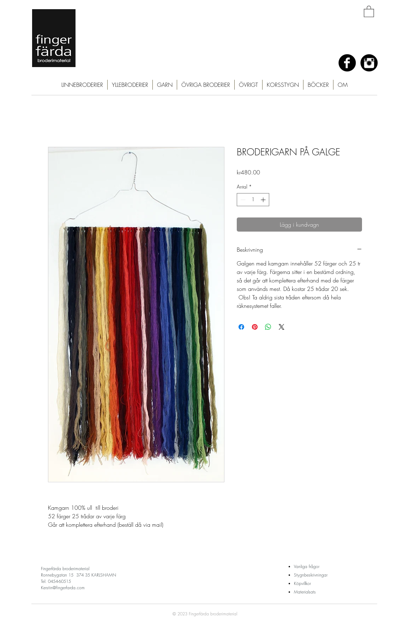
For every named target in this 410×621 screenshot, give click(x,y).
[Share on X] (281, 327)
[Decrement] (242, 199)
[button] (369, 11)
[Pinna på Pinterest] (255, 327)
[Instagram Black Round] (369, 63)
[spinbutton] (253, 199)
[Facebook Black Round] (347, 63)
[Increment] (263, 199)
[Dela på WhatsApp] (268, 327)
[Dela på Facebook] (241, 327)
